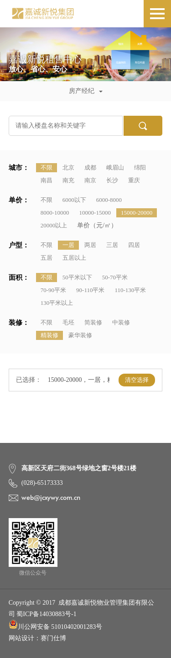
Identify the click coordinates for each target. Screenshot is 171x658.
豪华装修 (80, 335)
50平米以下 (77, 277)
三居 (112, 245)
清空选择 (137, 379)
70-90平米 (53, 290)
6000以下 (74, 199)
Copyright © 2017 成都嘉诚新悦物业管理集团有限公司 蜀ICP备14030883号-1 (81, 608)
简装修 (93, 322)
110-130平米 (130, 290)
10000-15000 (95, 212)
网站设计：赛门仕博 (37, 638)
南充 (68, 180)
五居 (46, 257)
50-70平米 (115, 277)
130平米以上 (57, 302)
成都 (90, 167)
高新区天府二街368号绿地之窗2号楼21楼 (78, 468)
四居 (134, 245)
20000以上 (54, 225)
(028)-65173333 (42, 482)
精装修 (49, 335)
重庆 (134, 180)
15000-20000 (136, 212)
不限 (46, 167)
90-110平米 (90, 290)
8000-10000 (55, 212)
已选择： (28, 379)
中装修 (121, 322)
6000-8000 (109, 199)
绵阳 (140, 167)
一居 (68, 245)
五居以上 (74, 257)
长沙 (112, 180)
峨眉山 (115, 167)
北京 (68, 167)
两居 (90, 245)
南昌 (46, 180)
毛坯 (68, 322)
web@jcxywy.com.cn (50, 497)
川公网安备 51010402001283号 (56, 625)
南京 (90, 180)
